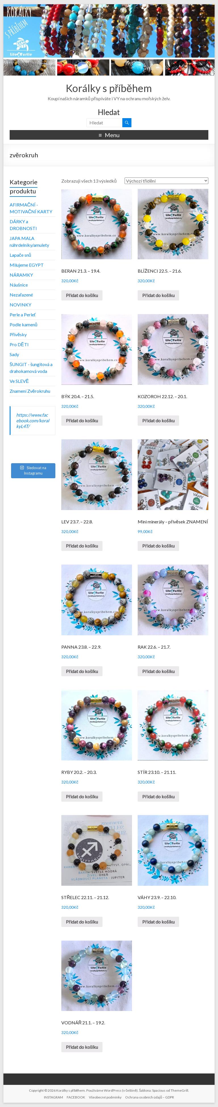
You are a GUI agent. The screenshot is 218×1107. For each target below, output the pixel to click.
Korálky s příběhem (109, 88)
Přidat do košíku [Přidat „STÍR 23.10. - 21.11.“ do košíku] (158, 796)
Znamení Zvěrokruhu (30, 391)
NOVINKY (20, 304)
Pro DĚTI (19, 344)
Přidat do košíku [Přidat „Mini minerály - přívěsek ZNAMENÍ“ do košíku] (158, 545)
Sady (14, 354)
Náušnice (19, 284)
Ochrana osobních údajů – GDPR (149, 1097)
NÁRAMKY (21, 274)
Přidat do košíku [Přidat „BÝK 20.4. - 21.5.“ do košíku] (82, 420)
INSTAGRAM (53, 1097)
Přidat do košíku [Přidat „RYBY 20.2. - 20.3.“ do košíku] (82, 796)
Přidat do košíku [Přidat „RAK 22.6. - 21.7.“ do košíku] (158, 671)
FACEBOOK (76, 1097)
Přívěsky (18, 334)
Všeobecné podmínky (105, 1097)
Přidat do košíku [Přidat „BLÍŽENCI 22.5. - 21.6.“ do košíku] (158, 295)
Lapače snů (20, 255)
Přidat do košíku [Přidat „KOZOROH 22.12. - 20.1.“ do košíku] (158, 420)
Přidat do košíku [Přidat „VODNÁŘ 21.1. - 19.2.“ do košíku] (82, 1047)
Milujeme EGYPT (27, 265)
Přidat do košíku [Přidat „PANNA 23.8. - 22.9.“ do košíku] (82, 671)
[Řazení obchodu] (166, 180)
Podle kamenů (23, 324)
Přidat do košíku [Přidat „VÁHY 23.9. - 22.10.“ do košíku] (158, 921)
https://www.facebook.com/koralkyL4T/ (32, 420)
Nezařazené (21, 294)
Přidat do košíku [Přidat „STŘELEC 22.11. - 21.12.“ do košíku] (82, 921)
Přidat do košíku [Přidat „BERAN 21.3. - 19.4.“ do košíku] (82, 295)
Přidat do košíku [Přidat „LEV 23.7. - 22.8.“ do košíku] (82, 545)
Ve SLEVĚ (19, 381)
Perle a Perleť (23, 314)
